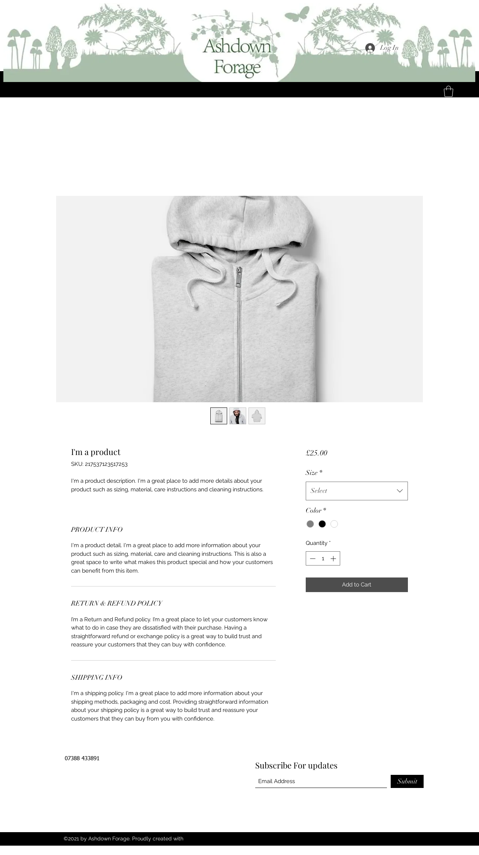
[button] (448, 91)
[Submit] (407, 781)
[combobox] (357, 491)
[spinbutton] (323, 559)
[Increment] (334, 559)
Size (314, 473)
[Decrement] (312, 559)
